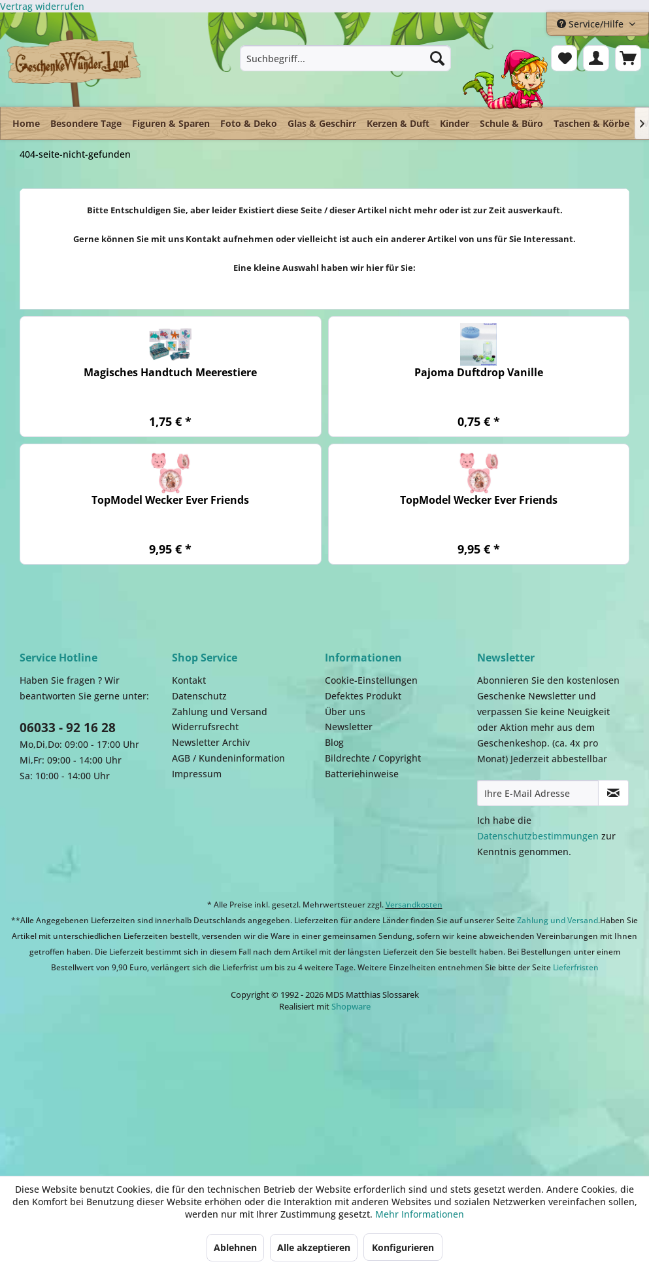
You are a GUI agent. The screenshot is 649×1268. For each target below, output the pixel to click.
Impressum (197, 773)
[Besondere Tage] (86, 123)
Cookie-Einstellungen (371, 680)
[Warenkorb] (628, 58)
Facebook (405, 1087)
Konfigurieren (403, 1247)
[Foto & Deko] (248, 123)
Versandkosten (414, 904)
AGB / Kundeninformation (228, 758)
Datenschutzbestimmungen (538, 836)
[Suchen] (437, 58)
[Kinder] (454, 123)
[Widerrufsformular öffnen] (42, 6)
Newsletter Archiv (211, 742)
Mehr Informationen (419, 1214)
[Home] (26, 123)
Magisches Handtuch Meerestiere (170, 372)
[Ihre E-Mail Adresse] (538, 793)
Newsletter (349, 726)
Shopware (351, 1006)
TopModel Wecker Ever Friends (170, 500)
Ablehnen (235, 1247)
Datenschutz (199, 696)
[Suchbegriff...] (345, 58)
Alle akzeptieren (313, 1247)
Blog (334, 742)
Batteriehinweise (362, 773)
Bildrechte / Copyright (373, 758)
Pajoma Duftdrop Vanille (478, 372)
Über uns (345, 711)
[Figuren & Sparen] (171, 123)
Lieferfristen (576, 967)
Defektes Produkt (363, 696)
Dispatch (121, 1094)
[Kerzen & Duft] (398, 123)
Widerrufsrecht (205, 726)
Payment (274, 1087)
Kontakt (189, 680)
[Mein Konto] (596, 58)
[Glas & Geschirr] (321, 123)
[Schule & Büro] (511, 123)
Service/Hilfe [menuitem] (591, 24)
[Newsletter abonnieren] (613, 793)
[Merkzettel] (564, 58)
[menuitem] (345, 58)
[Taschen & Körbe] (591, 123)
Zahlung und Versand (219, 711)
